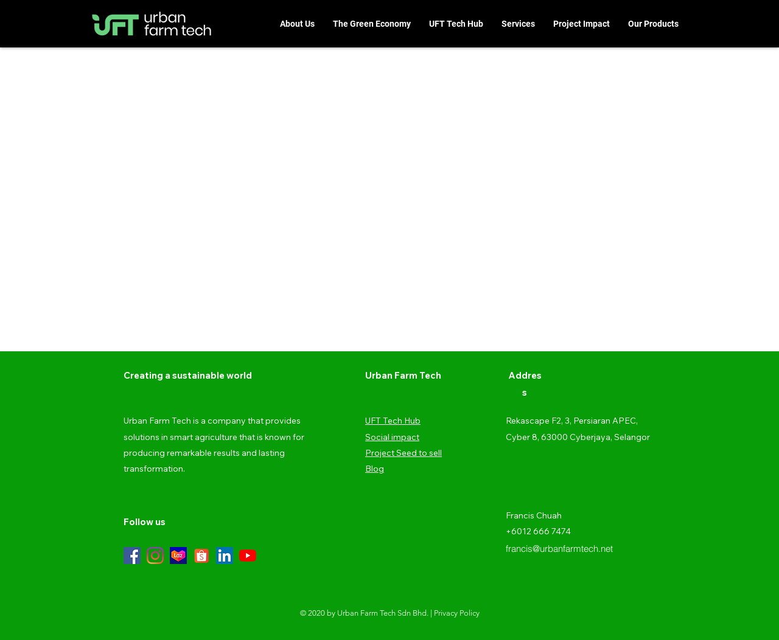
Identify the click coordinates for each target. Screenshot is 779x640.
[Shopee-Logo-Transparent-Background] (201, 555)
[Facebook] (132, 555)
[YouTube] (247, 555)
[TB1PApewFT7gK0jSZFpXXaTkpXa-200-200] (178, 555)
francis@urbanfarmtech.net (559, 548)
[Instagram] (155, 555)
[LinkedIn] (224, 555)
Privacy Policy (457, 613)
